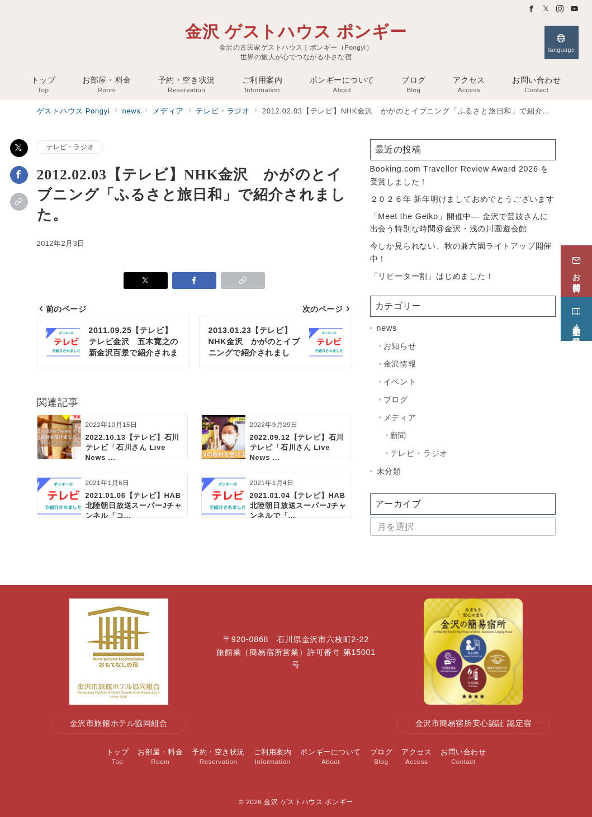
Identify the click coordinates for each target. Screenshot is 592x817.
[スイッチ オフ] (561, 42)
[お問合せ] (576, 269)
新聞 (398, 435)
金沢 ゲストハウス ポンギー (295, 31)
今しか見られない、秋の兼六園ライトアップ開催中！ (461, 252)
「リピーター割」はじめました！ (432, 276)
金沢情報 (399, 363)
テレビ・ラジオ (70, 146)
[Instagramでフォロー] (560, 9)
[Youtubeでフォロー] (575, 9)
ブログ (395, 399)
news (387, 328)
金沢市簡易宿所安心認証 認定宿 (479, 723)
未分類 (389, 471)
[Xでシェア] (19, 148)
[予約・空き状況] (576, 317)
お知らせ (399, 345)
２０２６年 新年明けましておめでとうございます (462, 198)
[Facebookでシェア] (19, 175)
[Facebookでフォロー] (532, 9)
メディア (399, 417)
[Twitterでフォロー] (546, 9)
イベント (399, 381)
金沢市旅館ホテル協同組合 (119, 723)
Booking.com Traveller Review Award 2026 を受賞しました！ (460, 175)
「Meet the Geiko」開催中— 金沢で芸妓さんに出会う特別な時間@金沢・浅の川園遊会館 (459, 223)
